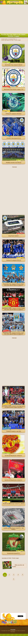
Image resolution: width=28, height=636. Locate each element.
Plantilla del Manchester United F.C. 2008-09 (13, 503)
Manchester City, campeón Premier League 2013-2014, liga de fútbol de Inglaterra (13, 284)
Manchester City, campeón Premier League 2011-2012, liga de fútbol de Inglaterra (13, 333)
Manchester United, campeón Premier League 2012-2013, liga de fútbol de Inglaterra (13, 309)
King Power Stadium (13, 235)
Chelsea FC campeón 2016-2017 (13, 113)
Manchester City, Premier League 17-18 (13, 89)
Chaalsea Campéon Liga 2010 (13, 431)
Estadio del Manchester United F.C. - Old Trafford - (13, 529)
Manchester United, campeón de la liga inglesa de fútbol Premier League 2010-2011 (13, 406)
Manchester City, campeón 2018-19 (13, 64)
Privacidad (13, 629)
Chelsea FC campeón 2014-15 (13, 260)
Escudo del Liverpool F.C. (13, 553)
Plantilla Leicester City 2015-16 (13, 162)
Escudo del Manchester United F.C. (13, 455)
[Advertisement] (14, 19)
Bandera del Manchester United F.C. (13, 480)
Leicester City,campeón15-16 (13, 138)
